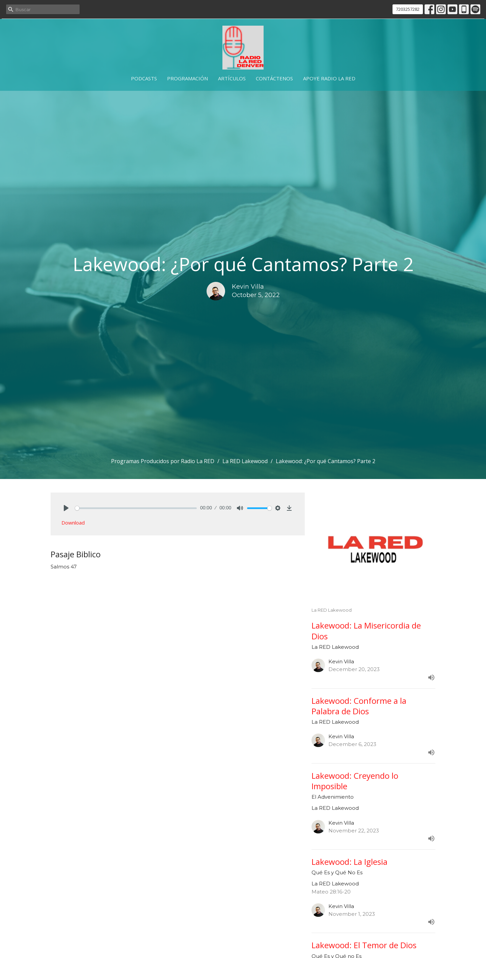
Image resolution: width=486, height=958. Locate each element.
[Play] (66, 508)
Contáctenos (274, 78)
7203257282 (408, 9)
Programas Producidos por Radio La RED (162, 461)
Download (73, 522)
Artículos (232, 78)
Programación (187, 78)
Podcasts (144, 78)
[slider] (136, 508)
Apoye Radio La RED (329, 78)
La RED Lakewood (245, 461)
